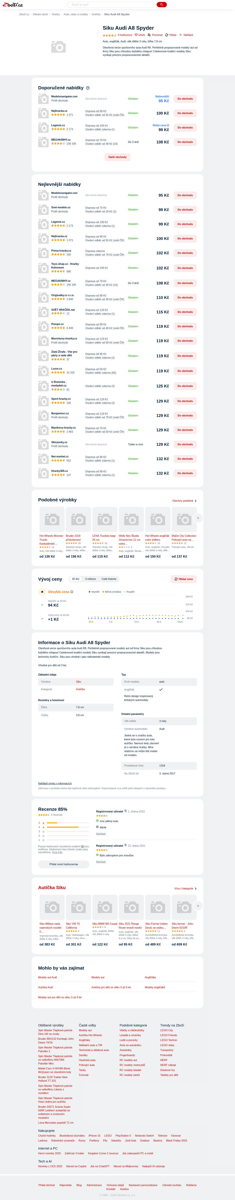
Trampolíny (166, 1050)
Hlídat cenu (184, 579)
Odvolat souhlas (171, 1185)
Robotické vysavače (63, 1140)
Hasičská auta (87, 1060)
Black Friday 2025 (176, 1140)
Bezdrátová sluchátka (72, 1135)
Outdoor (145, 1140)
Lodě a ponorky (129, 1040)
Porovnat (155, 35)
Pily (105, 1140)
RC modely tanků (130, 1075)
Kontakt (110, 1189)
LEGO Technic (168, 1040)
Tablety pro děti (169, 1075)
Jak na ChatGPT (99, 1166)
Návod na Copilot (76, 1166)
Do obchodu (185, 98)
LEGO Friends (168, 1035)
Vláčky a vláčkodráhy (132, 1030)
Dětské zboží (40, 14)
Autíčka (96, 14)
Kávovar (176, 1135)
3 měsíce (90, 579)
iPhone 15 (94, 1135)
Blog (79, 1185)
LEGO (108, 1135)
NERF (163, 1060)
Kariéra (124, 1189)
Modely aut (97, 977)
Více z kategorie (185, 888)
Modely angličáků (155, 987)
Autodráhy (126, 1050)
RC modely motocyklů (132, 1065)
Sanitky (83, 1055)
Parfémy (94, 1140)
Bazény (157, 1140)
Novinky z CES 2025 (50, 1166)
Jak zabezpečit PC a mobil (137, 1153)
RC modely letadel (130, 1070)
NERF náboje (168, 1065)
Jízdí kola (130, 1140)
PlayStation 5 (123, 1135)
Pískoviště (166, 1055)
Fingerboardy (127, 1055)
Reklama (191, 1185)
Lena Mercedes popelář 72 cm (56, 1122)
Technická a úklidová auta (94, 1050)
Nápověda (66, 1185)
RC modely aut (128, 1060)
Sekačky (116, 1140)
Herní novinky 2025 (49, 1153)
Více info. (57, 852)
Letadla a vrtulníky (130, 1035)
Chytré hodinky (47, 1135)
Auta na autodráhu (130, 1045)
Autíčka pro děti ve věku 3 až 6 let (111, 987)
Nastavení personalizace (143, 1185)
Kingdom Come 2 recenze (103, 1153)
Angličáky (150, 977)
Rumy (81, 1140)
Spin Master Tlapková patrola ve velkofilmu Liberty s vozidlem (55, 1089)
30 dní (75, 579)
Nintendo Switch (144, 1135)
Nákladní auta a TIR (90, 1045)
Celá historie (109, 579)
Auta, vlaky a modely (76, 14)
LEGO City (166, 1030)
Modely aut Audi (47, 977)
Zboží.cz (24, 14)
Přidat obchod (47, 1185)
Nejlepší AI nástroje (153, 1166)
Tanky (82, 1070)
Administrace (94, 1185)
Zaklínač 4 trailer (74, 1153)
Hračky (56, 14)
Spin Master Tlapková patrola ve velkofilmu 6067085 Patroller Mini (55, 1060)
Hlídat (170, 35)
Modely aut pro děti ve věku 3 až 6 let (60, 997)
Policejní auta (87, 1065)
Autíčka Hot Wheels (90, 1035)
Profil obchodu (59, 100)
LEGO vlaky (167, 1045)
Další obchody (117, 157)
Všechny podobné (184, 500)
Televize (162, 1135)
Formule (83, 1075)
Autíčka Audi (45, 987)
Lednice (42, 1140)
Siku (78, 681)
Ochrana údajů (115, 1185)
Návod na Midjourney (126, 1166)
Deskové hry (167, 1070)
